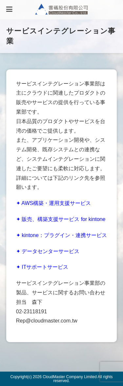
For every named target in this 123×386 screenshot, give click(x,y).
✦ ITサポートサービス (42, 267)
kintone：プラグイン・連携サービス (64, 235)
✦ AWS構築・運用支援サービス (53, 203)
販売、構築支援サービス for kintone (63, 219)
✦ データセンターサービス (47, 251)
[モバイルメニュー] (9, 9)
